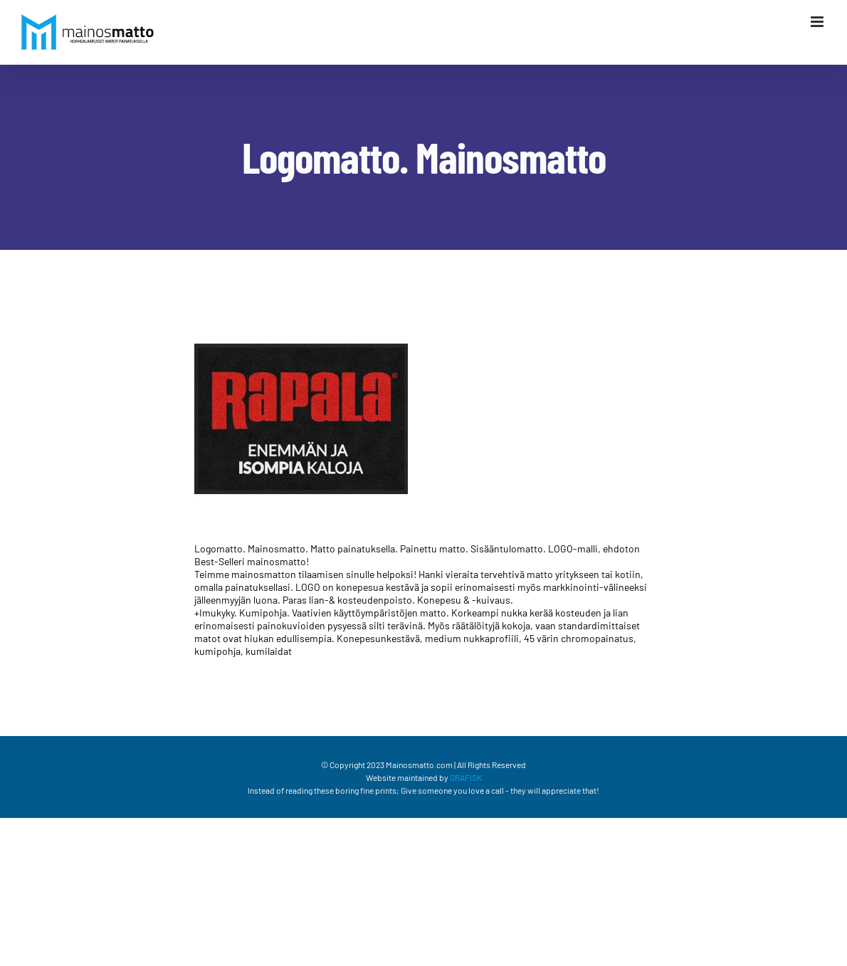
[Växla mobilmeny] (818, 21)
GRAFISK (466, 777)
